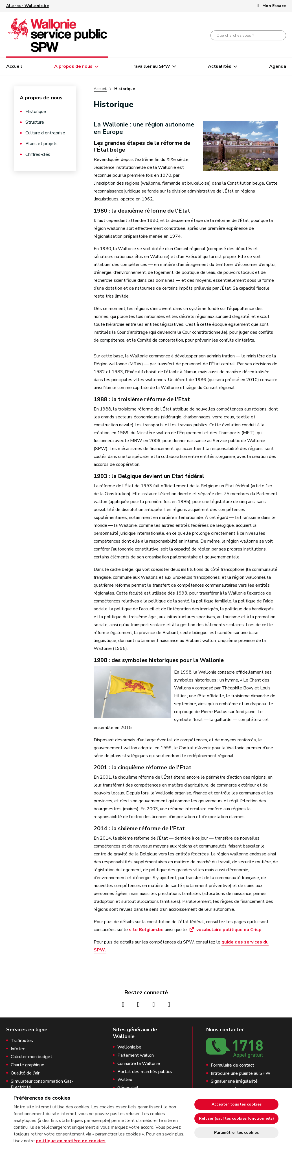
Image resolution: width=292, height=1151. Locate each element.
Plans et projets (41, 144)
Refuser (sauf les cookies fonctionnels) (236, 1118)
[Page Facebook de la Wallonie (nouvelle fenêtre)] (123, 1004)
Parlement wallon (135, 1055)
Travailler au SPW (150, 66)
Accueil (14, 66)
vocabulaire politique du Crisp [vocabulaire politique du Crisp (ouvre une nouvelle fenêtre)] (229, 930)
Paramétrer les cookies (236, 1132)
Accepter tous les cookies (237, 1104)
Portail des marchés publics (144, 1072)
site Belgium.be (146, 930)
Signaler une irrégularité (234, 1081)
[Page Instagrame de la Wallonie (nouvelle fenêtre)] (138, 1004)
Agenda (277, 66)
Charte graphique (27, 1065)
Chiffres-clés (37, 154)
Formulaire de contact (232, 1065)
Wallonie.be (129, 1047)
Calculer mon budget (31, 1057)
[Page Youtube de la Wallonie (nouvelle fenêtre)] (154, 1004)
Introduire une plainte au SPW (241, 1073)
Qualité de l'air (25, 1073)
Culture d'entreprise (45, 133)
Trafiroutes (22, 1041)
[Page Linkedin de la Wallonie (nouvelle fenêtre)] (169, 1004)
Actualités (219, 66)
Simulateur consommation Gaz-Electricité (42, 1084)
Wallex (124, 1080)
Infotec (18, 1049)
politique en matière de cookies (71, 1141)
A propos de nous (73, 66)
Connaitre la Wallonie (138, 1064)
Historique (35, 111)
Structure (34, 122)
